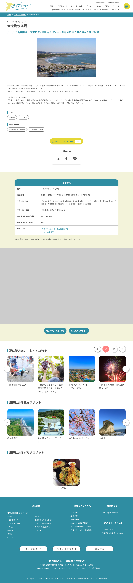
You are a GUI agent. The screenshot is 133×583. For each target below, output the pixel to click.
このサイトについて (109, 529)
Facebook (66, 158)
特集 (52, 6)
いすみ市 (23, 117)
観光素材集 (75, 519)
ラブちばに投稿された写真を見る (56, 229)
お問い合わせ (100, 549)
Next (126, 369)
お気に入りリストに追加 (64, 141)
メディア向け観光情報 (79, 523)
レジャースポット (36, 129)
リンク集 (38, 530)
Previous (7, 369)
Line (74, 157)
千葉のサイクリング (58, 10)
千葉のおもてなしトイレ (44, 520)
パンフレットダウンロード (67, 549)
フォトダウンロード (33, 549)
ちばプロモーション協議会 (81, 526)
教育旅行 (74, 516)
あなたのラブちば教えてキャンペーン (79, 10)
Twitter (58, 158)
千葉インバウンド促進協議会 (82, 530)
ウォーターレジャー (17, 129)
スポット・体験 (77, 6)
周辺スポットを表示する (55, 331)
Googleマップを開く (79, 331)
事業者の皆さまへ (101, 2)
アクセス (115, 6)
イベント (89, 6)
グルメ (99, 6)
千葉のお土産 (114, 10)
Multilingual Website (113, 2)
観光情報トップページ (18, 512)
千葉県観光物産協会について (112, 533)
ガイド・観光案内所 (42, 527)
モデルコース (62, 6)
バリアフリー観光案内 (101, 10)
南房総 (12, 117)
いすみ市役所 (49, 232)
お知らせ (38, 516)
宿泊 (107, 6)
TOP (9, 14)
